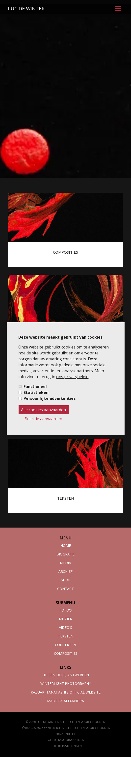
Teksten (65, 636)
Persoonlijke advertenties (50, 398)
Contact (65, 588)
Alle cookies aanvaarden (43, 409)
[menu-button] (118, 9)
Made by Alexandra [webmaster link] (65, 700)
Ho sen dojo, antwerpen (65, 675)
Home (65, 545)
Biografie (65, 554)
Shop (65, 580)
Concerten (65, 644)
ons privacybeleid (72, 376)
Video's (65, 627)
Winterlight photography (65, 683)
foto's (65, 610)
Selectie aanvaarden (43, 418)
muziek (65, 618)
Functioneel (35, 386)
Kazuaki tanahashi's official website (66, 692)
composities (65, 653)
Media (65, 562)
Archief (65, 571)
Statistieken (36, 392)
